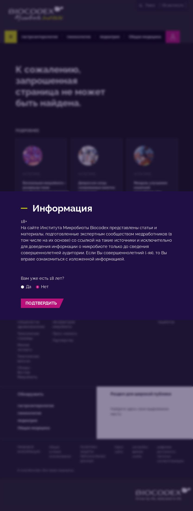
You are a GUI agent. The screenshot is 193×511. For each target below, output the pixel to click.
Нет (42, 286)
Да (26, 286)
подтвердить (41, 303)
